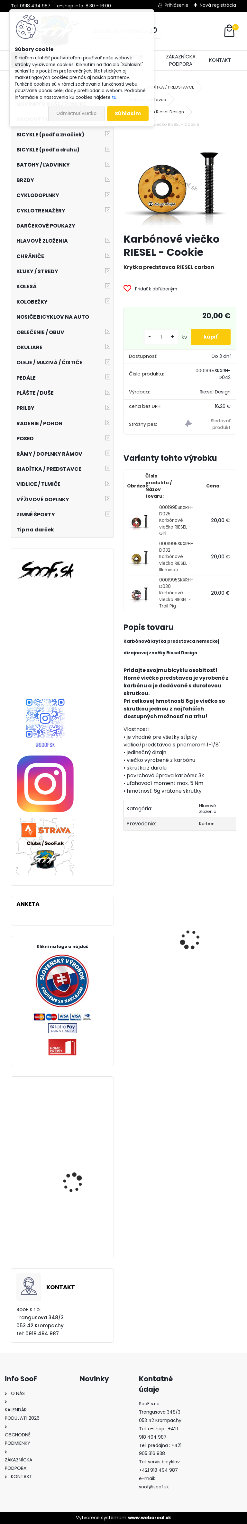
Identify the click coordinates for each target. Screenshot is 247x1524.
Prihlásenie (176, 5)
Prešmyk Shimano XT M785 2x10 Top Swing (77, 1220)
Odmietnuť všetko (76, 113)
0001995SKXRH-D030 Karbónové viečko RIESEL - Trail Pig (176, 593)
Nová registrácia (218, 5)
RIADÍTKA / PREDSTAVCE (170, 87)
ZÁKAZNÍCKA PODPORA (181, 60)
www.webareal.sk (149, 1517)
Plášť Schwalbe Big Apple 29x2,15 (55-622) (81, 1122)
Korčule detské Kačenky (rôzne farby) (206, 956)
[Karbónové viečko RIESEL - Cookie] (180, 181)
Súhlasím (128, 113)
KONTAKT (220, 60)
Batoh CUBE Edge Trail (78, 1180)
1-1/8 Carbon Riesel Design (156, 112)
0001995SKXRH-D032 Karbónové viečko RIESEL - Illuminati (176, 557)
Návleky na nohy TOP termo (149, 954)
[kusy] (161, 337)
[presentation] (127, 928)
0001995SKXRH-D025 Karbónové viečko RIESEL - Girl (176, 520)
